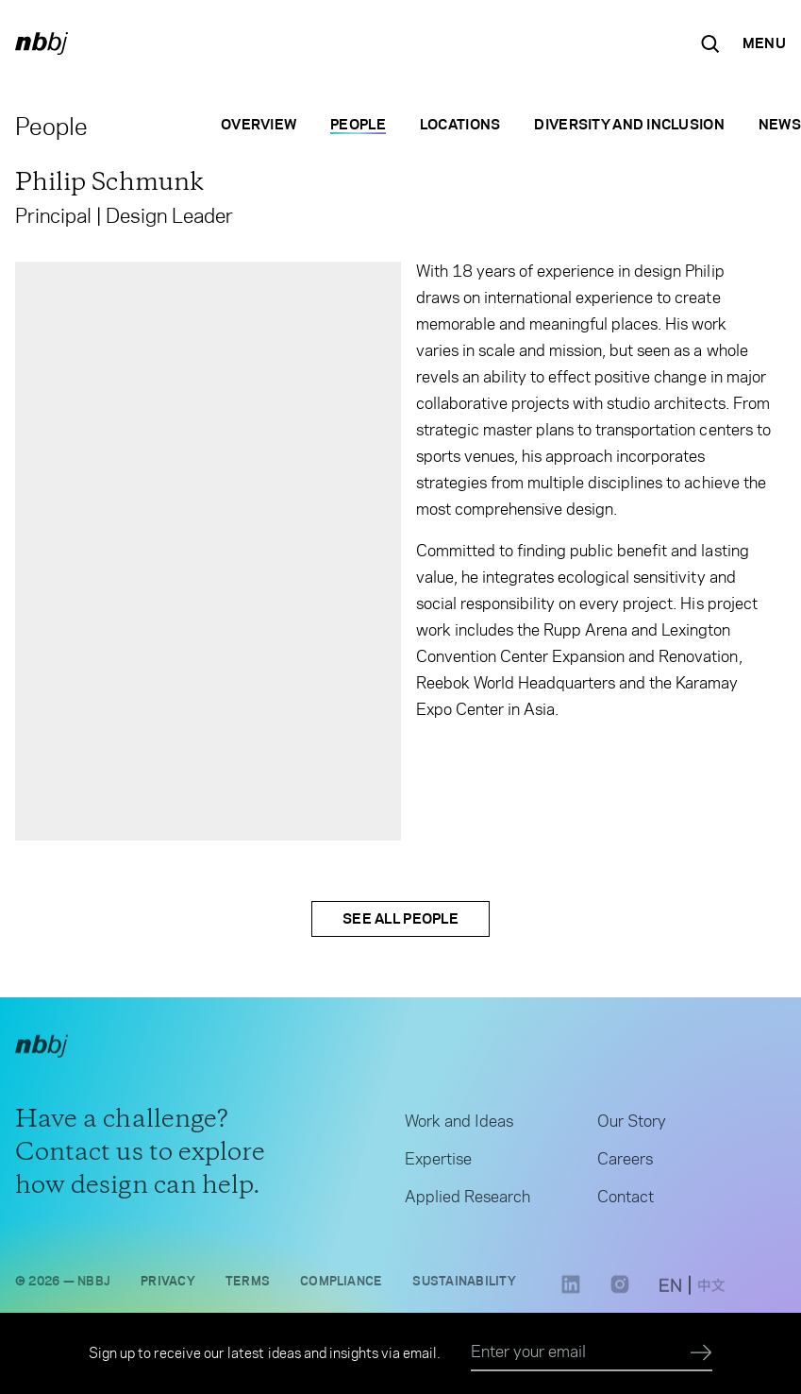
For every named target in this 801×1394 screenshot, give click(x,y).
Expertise (438, 1164)
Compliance (341, 1285)
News (780, 124)
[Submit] (701, 1353)
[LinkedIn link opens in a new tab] (570, 1296)
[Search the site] (710, 43)
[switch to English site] (670, 1293)
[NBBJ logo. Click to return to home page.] (41, 43)
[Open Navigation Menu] (764, 43)
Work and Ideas (459, 1126)
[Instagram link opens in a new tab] (619, 1296)
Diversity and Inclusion (629, 124)
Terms (247, 1285)
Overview (258, 124)
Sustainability (463, 1285)
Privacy (168, 1285)
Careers (625, 1164)
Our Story (631, 1126)
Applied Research (467, 1202)
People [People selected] (358, 124)
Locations (460, 124)
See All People (400, 918)
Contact (625, 1202)
